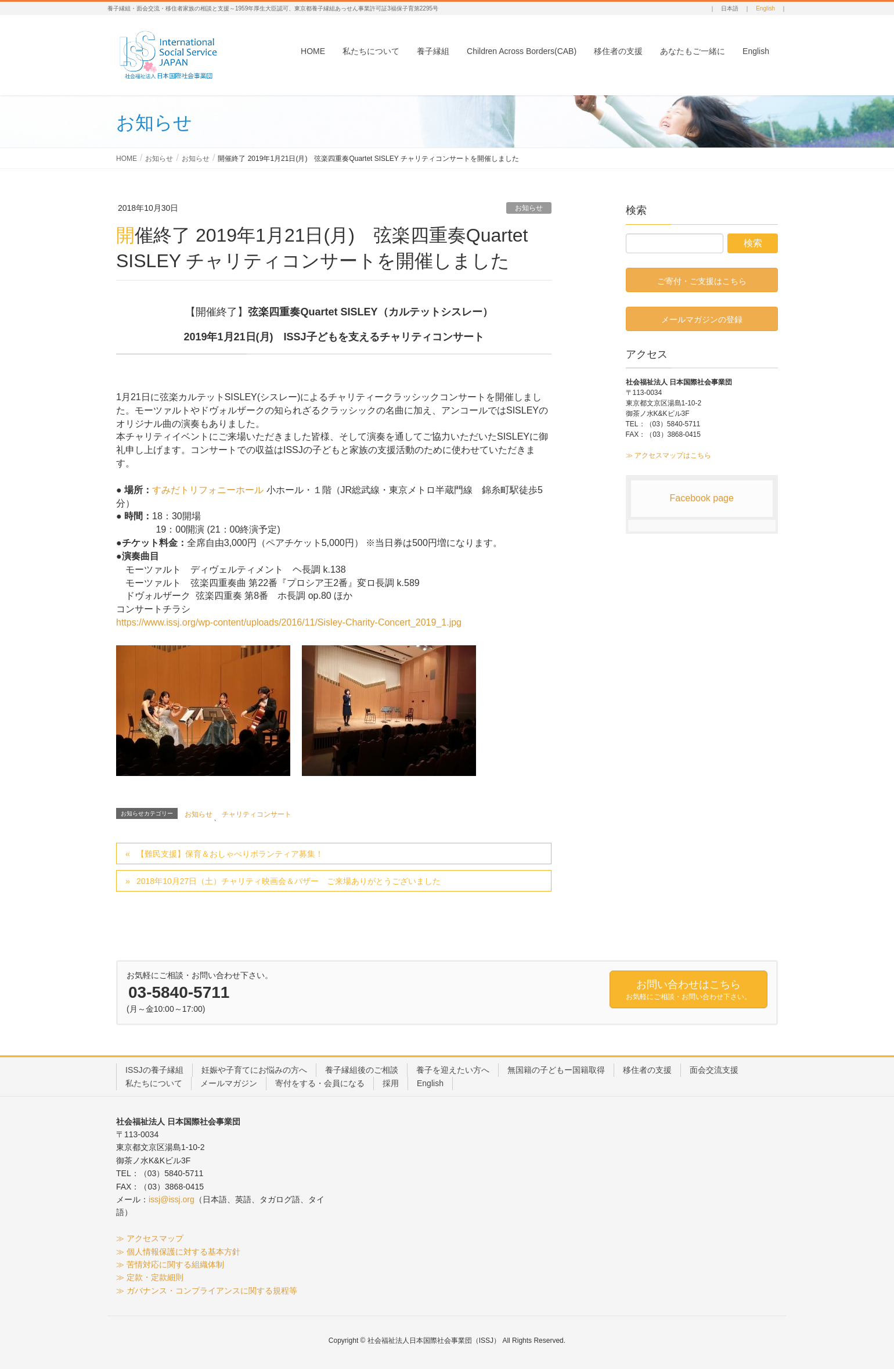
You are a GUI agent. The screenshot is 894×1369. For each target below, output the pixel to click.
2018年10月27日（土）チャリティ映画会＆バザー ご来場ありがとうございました (288, 881)
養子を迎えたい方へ (452, 1070)
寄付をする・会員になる (320, 1083)
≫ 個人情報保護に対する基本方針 (178, 1251)
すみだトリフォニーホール (209, 490)
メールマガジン (228, 1083)
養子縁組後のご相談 (361, 1070)
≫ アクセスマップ (149, 1238)
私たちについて (153, 1083)
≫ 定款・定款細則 (149, 1277)
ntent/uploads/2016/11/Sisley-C (287, 622)
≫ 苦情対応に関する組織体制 (170, 1264)
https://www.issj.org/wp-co (169, 622)
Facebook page (702, 498)
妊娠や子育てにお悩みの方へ (254, 1070)
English (765, 8)
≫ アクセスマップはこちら (668, 455)
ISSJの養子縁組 (154, 1070)
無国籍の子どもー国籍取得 (556, 1070)
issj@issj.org (171, 1199)
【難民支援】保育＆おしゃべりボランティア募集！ (229, 853)
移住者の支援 (647, 1070)
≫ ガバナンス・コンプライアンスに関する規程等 (206, 1290)
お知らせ (529, 208)
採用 (391, 1083)
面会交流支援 (714, 1070)
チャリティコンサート (256, 814)
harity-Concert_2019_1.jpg (407, 622)
